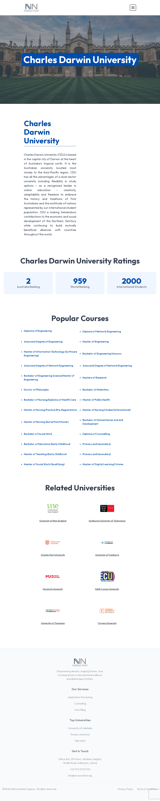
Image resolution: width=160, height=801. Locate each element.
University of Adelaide (80, 728)
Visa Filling (80, 709)
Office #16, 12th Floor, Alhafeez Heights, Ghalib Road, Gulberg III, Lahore (80, 761)
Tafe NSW (80, 740)
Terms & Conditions (147, 789)
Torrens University (80, 734)
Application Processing (80, 697)
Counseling (80, 703)
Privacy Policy (125, 789)
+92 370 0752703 (80, 769)
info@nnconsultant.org (80, 775)
